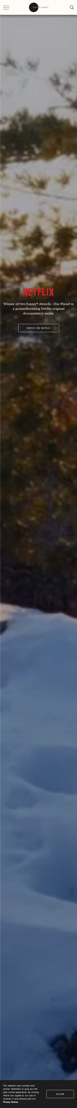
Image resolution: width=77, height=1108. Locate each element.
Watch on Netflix (38, 328)
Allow (60, 1094)
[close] (72, 7)
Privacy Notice (10, 1102)
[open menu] (6, 7)
